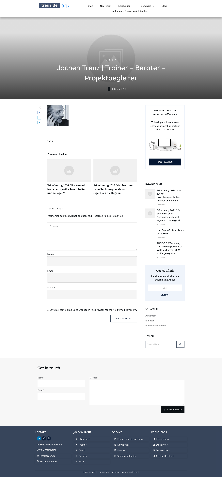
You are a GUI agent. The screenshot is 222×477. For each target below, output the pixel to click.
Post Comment (124, 319)
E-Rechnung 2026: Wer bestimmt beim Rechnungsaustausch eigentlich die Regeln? (115, 178)
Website (51, 287)
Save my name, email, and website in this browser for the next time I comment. (93, 309)
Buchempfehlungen (155, 325)
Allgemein (150, 315)
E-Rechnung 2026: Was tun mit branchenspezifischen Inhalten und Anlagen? (69, 178)
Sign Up (165, 295)
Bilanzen (149, 320)
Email (50, 270)
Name (50, 254)
